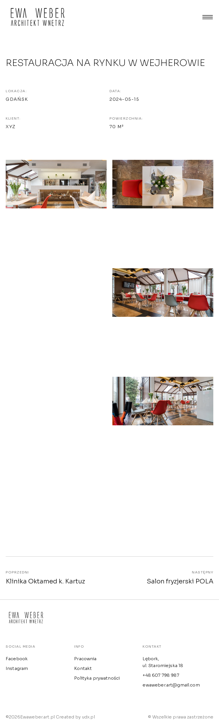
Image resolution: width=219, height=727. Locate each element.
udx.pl (88, 718)
